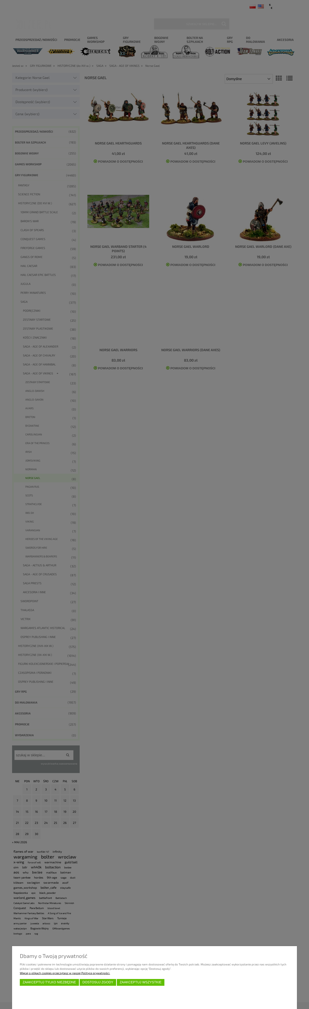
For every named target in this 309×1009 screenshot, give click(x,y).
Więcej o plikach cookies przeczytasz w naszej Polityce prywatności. (65, 973)
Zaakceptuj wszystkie (141, 982)
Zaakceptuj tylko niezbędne (49, 982)
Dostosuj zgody (97, 982)
